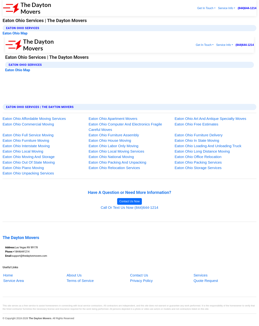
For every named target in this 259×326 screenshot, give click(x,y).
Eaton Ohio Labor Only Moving (113, 146)
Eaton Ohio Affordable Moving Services (34, 119)
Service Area (13, 281)
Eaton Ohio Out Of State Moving (29, 162)
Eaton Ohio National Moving (111, 157)
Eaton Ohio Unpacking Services (28, 173)
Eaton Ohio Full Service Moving (28, 135)
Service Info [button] (225, 8)
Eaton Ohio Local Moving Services (116, 151)
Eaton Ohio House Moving (110, 140)
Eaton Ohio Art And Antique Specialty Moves (210, 119)
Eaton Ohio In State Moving (197, 140)
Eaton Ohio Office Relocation (198, 157)
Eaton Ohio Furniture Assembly (114, 135)
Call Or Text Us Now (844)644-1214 (129, 207)
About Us (74, 275)
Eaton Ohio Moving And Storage (29, 157)
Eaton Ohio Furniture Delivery (199, 135)
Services (201, 275)
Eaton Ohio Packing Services (198, 162)
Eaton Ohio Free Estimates (196, 124)
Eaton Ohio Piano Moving (23, 168)
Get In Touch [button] (205, 8)
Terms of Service (80, 281)
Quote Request (206, 281)
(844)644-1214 (247, 8)
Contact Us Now (129, 201)
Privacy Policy (141, 281)
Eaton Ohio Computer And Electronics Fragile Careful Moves (125, 127)
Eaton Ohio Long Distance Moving (202, 151)
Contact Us (139, 275)
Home (8, 275)
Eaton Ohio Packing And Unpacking (117, 162)
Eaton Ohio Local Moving (23, 151)
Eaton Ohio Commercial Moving (28, 124)
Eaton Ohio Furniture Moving (26, 140)
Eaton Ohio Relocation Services (114, 168)
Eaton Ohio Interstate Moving (26, 146)
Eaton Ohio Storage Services (198, 168)
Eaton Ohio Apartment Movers (113, 119)
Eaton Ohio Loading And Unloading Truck (208, 146)
